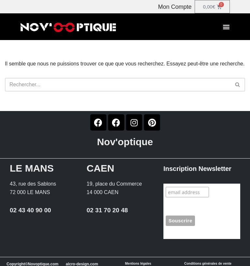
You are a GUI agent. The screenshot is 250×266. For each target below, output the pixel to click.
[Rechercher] (117, 84)
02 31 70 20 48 (107, 210)
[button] (226, 26)
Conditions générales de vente (207, 263)
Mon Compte (174, 7)
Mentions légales (138, 263)
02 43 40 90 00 (30, 210)
